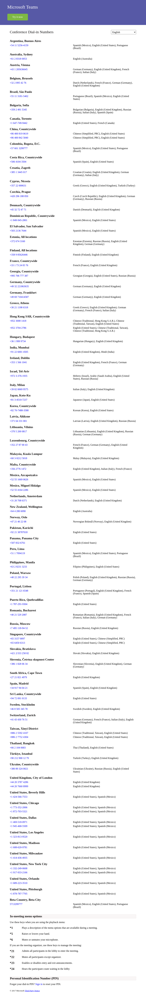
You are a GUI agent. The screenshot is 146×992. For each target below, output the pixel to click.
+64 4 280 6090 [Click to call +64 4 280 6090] (18, 511)
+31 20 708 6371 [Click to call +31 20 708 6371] (18, 500)
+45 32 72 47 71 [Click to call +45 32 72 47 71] (18, 209)
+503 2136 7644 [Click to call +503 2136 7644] (18, 230)
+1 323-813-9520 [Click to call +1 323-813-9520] (18, 836)
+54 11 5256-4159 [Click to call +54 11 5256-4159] (19, 45)
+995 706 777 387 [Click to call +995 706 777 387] (19, 275)
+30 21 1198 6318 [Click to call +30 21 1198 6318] (19, 307)
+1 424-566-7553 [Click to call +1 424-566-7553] (18, 796)
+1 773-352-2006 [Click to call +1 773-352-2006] (18, 807)
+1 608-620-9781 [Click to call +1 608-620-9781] (18, 847)
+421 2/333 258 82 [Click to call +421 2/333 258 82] (19, 653)
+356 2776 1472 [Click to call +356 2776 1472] (18, 469)
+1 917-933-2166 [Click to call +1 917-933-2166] (18, 872)
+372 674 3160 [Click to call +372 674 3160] (17, 241)
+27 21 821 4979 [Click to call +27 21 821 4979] (18, 677)
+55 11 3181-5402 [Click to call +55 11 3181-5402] (19, 96)
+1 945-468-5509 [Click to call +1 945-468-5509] (18, 826)
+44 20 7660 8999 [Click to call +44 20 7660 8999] (19, 786)
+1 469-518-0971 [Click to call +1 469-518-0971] (18, 822)
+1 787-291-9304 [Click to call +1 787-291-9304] (18, 604)
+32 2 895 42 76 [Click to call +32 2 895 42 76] (18, 82)
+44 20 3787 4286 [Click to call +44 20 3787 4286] (19, 782)
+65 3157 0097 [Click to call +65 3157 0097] (17, 638)
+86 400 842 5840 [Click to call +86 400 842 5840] (19, 137)
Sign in (39, 984)
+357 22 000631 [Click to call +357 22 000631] (18, 185)
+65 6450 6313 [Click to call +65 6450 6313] (17, 642)
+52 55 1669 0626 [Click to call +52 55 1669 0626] (19, 479)
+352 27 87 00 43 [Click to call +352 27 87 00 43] (19, 445)
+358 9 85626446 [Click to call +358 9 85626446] (19, 254)
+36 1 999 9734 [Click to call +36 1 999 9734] (18, 341)
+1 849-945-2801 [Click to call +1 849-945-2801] (18, 220)
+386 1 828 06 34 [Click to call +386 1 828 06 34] (19, 664)
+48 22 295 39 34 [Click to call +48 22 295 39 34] (19, 577)
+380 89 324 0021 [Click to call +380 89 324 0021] (19, 768)
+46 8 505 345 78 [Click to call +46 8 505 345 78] (19, 709)
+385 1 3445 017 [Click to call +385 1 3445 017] (18, 172)
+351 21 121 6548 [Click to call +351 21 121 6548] (19, 590)
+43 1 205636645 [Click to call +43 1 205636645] (19, 69)
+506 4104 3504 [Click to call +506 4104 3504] (18, 161)
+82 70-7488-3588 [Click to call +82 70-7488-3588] (19, 410)
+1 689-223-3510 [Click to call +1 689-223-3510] (18, 883)
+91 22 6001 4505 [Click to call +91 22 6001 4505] (19, 352)
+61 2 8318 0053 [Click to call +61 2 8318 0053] (18, 58)
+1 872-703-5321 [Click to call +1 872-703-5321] (18, 811)
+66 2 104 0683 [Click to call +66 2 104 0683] (18, 747)
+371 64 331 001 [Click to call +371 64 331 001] (18, 421)
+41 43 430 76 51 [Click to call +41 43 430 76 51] (19, 719)
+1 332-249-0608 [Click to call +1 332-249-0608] (18, 868)
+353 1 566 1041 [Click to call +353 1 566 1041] (18, 362)
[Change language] (123, 32)
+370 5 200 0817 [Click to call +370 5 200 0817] (18, 431)
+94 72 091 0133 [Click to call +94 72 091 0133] (18, 698)
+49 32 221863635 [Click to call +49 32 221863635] (19, 286)
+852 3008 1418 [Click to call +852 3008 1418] (18, 320)
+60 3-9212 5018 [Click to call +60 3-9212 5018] (18, 458)
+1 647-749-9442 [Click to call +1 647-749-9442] (18, 123)
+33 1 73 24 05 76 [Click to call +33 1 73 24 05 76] (19, 265)
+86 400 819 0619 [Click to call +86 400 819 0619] (19, 133)
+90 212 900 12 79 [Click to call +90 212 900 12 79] (19, 758)
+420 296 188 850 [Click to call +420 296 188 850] (19, 196)
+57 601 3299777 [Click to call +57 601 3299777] (19, 148)
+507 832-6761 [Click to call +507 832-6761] (17, 542)
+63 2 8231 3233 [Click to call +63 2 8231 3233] (18, 566)
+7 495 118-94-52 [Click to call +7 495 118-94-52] (19, 628)
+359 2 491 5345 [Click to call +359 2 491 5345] (18, 109)
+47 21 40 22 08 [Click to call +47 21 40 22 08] (18, 521)
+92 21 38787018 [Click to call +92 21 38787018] (19, 532)
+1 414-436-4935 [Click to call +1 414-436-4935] (18, 857)
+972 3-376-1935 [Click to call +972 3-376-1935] (18, 376)
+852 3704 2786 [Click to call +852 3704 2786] (18, 328)
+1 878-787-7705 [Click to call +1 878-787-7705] (18, 893)
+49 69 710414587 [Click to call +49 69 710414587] (19, 297)
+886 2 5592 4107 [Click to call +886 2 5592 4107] (19, 733)
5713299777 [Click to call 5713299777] (16, 904)
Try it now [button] (17, 17)
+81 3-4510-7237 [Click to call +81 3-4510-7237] (18, 399)
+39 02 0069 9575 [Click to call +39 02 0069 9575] (19, 389)
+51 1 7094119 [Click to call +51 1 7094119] (17, 553)
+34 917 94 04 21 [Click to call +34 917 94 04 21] (19, 688)
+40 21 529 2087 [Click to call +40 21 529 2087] (18, 614)
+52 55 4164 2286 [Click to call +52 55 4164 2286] (19, 490)
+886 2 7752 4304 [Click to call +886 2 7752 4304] (19, 737)
